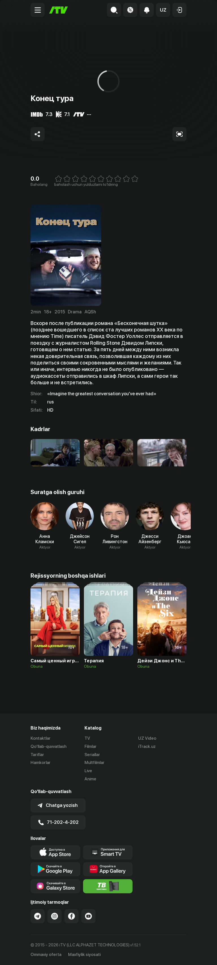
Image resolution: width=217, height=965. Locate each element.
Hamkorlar (41, 762)
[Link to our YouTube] (88, 916)
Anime (90, 778)
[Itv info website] (108, 886)
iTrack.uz (147, 746)
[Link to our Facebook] (71, 916)
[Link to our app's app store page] (55, 852)
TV (87, 738)
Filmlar (90, 746)
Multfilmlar (94, 762)
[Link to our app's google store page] (55, 869)
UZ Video (147, 738)
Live (88, 770)
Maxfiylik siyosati (84, 954)
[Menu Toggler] (38, 10)
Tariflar (37, 754)
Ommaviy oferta (46, 954)
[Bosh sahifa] (58, 10)
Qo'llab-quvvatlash (48, 746)
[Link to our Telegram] (38, 916)
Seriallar (92, 754)
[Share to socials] (38, 134)
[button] (163, 10)
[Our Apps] (108, 852)
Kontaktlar (41, 738)
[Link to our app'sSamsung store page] (55, 886)
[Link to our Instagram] (54, 916)
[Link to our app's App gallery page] (108, 869)
